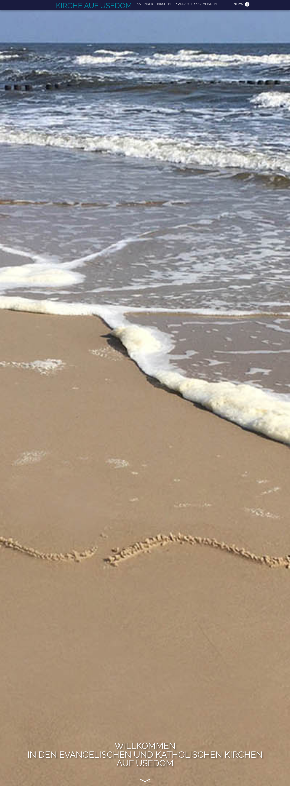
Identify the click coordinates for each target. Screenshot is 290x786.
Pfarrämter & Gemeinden (196, 4)
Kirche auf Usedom (94, 5)
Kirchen (164, 4)
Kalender (145, 4)
